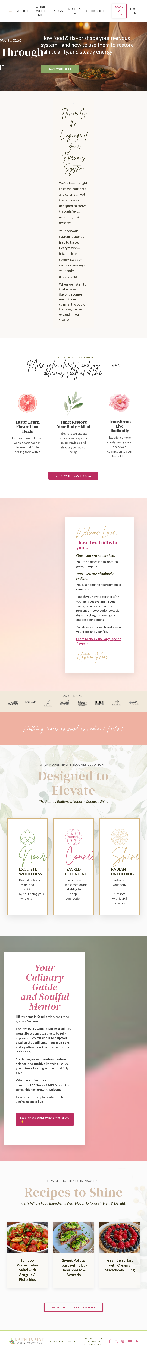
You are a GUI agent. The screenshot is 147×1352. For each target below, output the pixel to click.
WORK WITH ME (40, 11)
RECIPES (74, 10)
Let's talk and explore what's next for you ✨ (44, 1119)
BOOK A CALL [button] (119, 11)
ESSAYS (57, 10)
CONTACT (89, 1338)
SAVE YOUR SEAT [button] (60, 69)
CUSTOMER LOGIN (93, 1344)
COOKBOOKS (96, 10)
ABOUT (23, 10)
